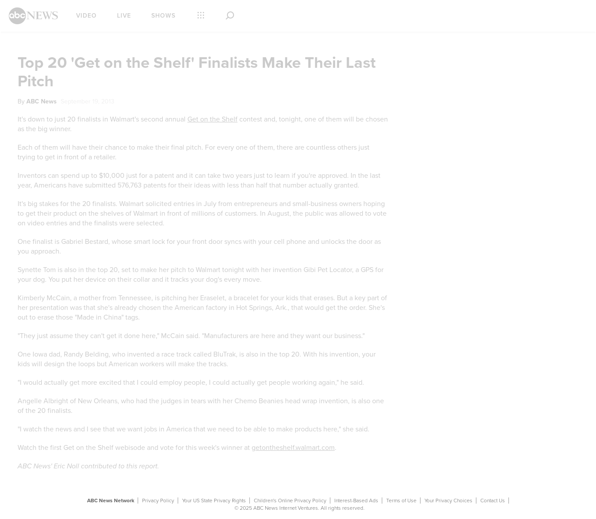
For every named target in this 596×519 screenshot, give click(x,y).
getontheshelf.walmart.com (293, 447)
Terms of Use (401, 500)
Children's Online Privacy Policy (290, 500)
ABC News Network (110, 500)
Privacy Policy (158, 500)
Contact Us (492, 500)
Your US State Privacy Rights (214, 500)
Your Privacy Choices (448, 500)
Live (124, 15)
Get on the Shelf (212, 119)
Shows (163, 15)
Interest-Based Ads (356, 500)
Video (86, 15)
